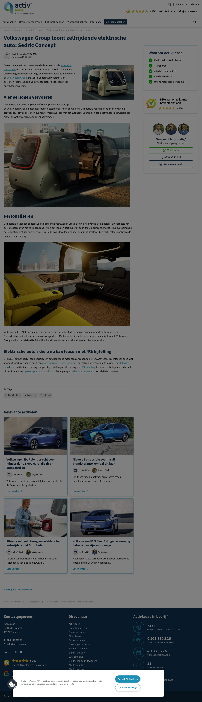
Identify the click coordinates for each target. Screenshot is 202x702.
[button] (12, 684)
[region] (88, 683)
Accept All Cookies (128, 679)
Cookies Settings (128, 687)
